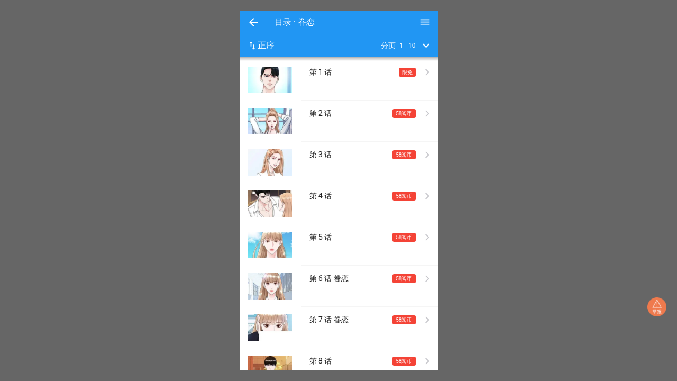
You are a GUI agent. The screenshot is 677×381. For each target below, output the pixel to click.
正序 (261, 45)
